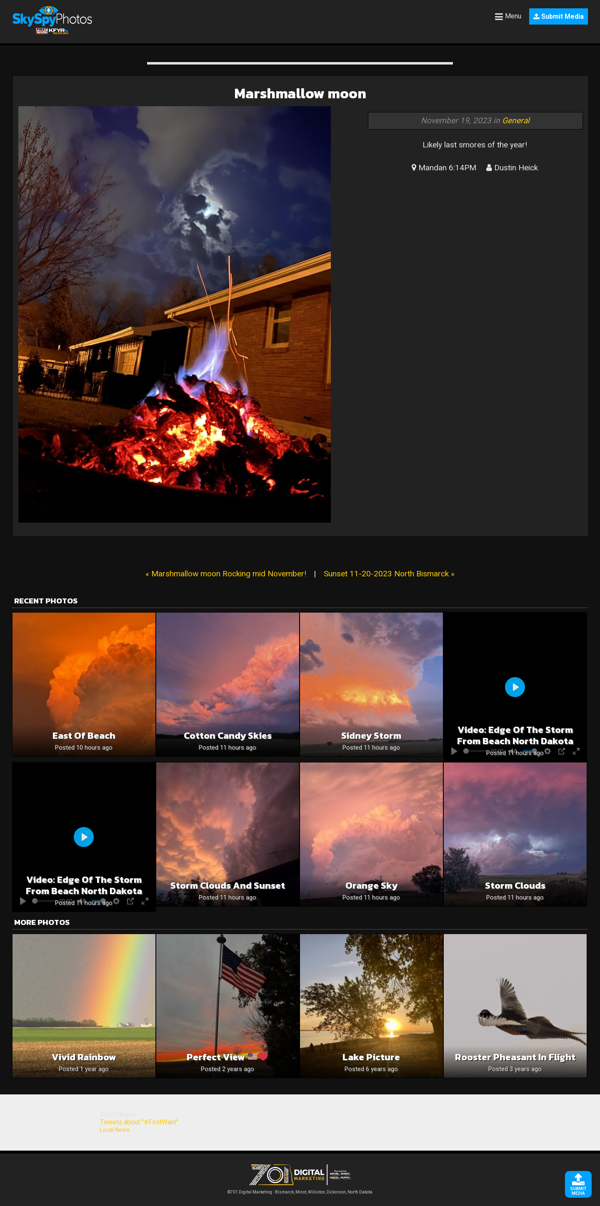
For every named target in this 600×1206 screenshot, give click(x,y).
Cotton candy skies (228, 735)
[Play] (515, 687)
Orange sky (371, 885)
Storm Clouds (515, 885)
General (516, 120)
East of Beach (83, 735)
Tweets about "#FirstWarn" (139, 1122)
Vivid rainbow (84, 1057)
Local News (115, 1129)
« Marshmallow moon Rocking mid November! (225, 573)
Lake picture (371, 1057)
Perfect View (227, 1057)
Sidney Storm (371, 735)
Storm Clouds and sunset (227, 885)
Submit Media (558, 16)
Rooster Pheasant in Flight (515, 1057)
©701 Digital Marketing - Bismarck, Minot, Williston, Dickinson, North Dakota (300, 1190)
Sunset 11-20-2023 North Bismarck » (389, 573)
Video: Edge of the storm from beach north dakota (515, 735)
